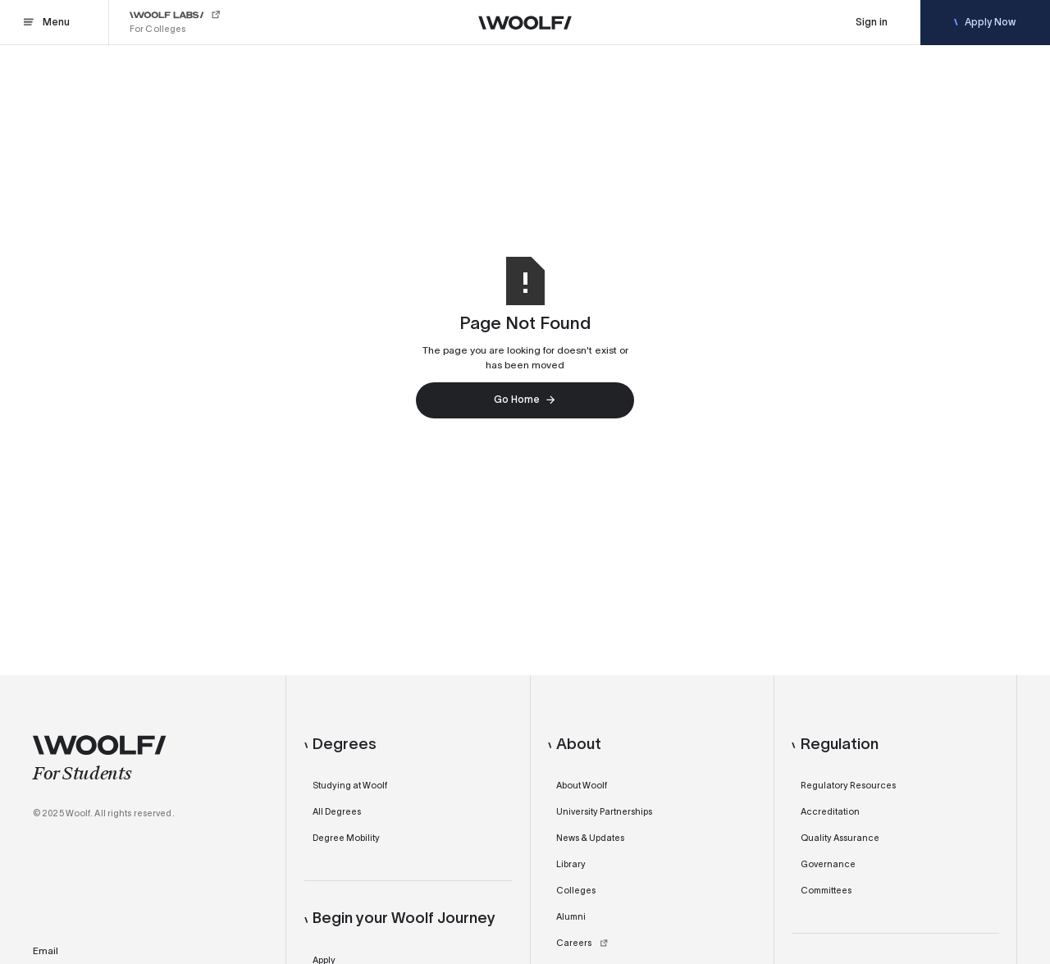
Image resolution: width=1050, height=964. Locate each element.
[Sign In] (871, 22)
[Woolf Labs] (176, 22)
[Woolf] (525, 22)
